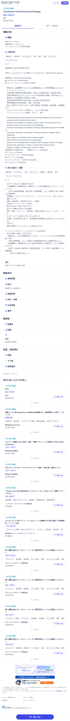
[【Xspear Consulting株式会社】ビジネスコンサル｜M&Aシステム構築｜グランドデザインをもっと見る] (35, 511)
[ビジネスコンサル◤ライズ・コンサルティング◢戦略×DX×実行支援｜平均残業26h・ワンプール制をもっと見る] (35, 540)
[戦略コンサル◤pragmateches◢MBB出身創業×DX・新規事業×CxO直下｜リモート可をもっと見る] (35, 432)
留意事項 (59, 691)
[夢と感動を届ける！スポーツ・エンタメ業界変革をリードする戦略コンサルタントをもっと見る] (35, 570)
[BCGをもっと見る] (35, 402)
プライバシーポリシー (29, 700)
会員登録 (65, 3)
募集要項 (18, 26)
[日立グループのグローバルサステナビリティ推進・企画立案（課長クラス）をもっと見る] (35, 481)
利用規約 (5, 700)
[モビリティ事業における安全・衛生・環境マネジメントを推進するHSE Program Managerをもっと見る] (35, 458)
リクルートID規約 (28, 697)
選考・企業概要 (52, 26)
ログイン (56, 3)
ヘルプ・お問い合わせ (8, 697)
